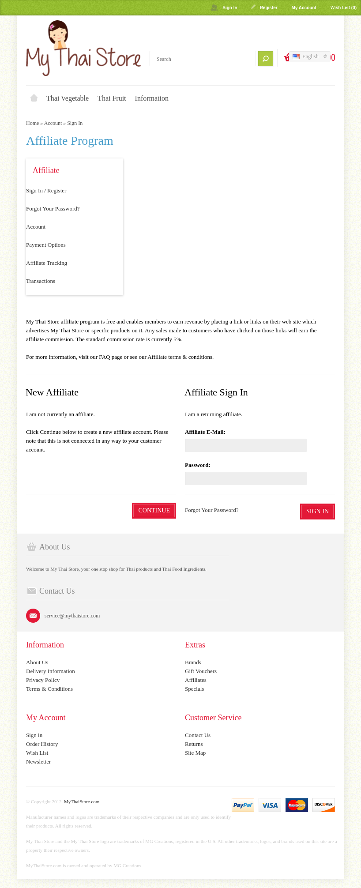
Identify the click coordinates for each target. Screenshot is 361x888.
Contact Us (198, 735)
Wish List (37, 752)
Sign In (229, 7)
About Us (37, 662)
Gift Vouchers (201, 671)
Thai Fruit (112, 98)
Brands (193, 662)
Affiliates (196, 680)
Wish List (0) (344, 7)
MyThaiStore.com (81, 801)
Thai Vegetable (67, 98)
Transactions (40, 281)
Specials (194, 688)
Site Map (195, 752)
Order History (42, 744)
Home (34, 98)
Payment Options (46, 244)
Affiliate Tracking (46, 263)
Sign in (34, 735)
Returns (194, 744)
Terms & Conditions (49, 688)
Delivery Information (50, 671)
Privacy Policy (43, 680)
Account (53, 123)
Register (269, 7)
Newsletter (38, 761)
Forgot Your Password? (52, 208)
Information (152, 98)
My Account (303, 7)
